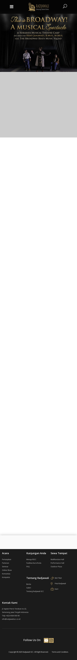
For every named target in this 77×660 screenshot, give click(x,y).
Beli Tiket (56, 578)
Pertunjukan (6, 559)
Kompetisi (6, 577)
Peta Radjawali (58, 583)
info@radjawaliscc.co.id (11, 619)
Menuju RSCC (31, 559)
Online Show (7, 570)
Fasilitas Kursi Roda (33, 563)
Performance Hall (57, 563)
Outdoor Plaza (56, 566)
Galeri (28, 588)
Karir (54, 589)
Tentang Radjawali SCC (35, 591)
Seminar (5, 566)
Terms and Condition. (60, 652)
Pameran (5, 563)
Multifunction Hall (57, 559)
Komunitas (6, 574)
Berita (28, 584)
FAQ (28, 566)
